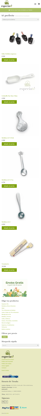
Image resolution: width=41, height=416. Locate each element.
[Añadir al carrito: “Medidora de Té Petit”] (9, 144)
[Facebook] (3, 401)
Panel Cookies (5, 370)
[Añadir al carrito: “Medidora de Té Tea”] (9, 186)
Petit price (4, 327)
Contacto (4, 368)
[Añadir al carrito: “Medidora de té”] (9, 228)
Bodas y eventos (6, 329)
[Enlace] (6, 4)
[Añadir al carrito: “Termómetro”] (9, 270)
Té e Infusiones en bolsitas (8, 310)
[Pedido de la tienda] (20, 19)
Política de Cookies (6, 363)
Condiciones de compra (8, 359)
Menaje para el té (6, 314)
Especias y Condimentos (8, 325)
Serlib (7, 413)
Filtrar (4, 336)
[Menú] (35, 4)
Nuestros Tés (5, 304)
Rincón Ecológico (6, 323)
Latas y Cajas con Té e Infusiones (10, 312)
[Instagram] (6, 401)
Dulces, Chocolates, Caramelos (10, 320)
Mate (3, 308)
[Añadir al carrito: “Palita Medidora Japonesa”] (9, 60)
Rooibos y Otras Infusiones (9, 306)
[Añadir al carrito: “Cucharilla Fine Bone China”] (9, 102)
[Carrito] (39, 4)
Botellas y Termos (6, 316)
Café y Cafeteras (6, 318)
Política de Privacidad (7, 361)
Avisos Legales (5, 365)
